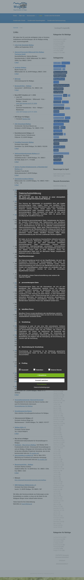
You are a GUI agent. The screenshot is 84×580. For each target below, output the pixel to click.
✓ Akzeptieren (41, 375)
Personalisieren (42, 384)
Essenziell (23, 370)
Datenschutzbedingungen (42, 387)
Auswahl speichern (41, 380)
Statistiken (38, 370)
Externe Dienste (55, 370)
